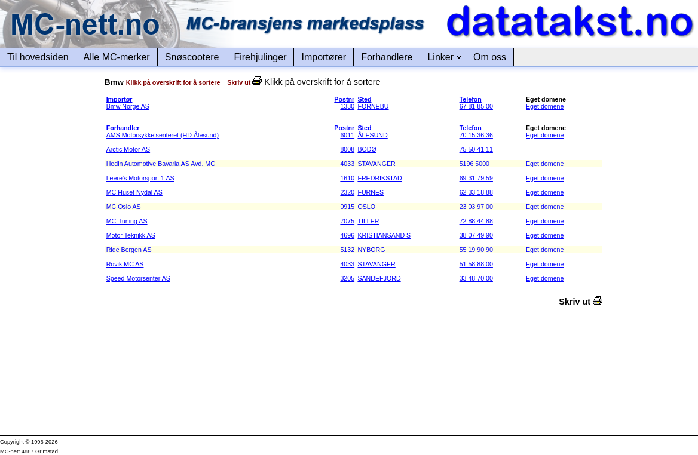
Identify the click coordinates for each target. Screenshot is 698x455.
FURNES (370, 192)
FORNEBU (372, 106)
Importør (119, 99)
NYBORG (371, 249)
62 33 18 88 (476, 192)
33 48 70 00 (476, 278)
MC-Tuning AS (127, 221)
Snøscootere (192, 57)
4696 (347, 235)
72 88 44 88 (476, 221)
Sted (364, 99)
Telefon (471, 99)
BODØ (366, 149)
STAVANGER (376, 163)
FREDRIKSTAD (379, 178)
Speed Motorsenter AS (138, 278)
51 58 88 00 (476, 264)
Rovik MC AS (125, 264)
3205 (347, 278)
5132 (347, 249)
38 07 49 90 (476, 235)
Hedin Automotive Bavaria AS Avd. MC (160, 163)
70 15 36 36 (476, 135)
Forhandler (123, 127)
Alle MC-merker (117, 57)
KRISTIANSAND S (384, 235)
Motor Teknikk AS (130, 235)
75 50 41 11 (476, 149)
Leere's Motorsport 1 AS (140, 178)
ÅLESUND (372, 135)
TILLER (368, 221)
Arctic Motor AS (128, 149)
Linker (440, 57)
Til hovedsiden (38, 57)
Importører (323, 57)
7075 (347, 221)
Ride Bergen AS (129, 249)
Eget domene (545, 106)
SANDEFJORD (378, 278)
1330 (347, 106)
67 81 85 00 (476, 106)
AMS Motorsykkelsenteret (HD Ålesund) (162, 135)
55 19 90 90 (476, 249)
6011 (347, 135)
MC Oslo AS (123, 206)
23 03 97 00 (476, 206)
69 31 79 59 (476, 178)
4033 (347, 163)
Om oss (489, 57)
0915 (347, 206)
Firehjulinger (260, 57)
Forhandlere (386, 57)
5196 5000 (474, 163)
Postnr (344, 99)
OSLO (366, 206)
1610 (347, 178)
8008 (347, 149)
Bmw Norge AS (127, 106)
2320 (347, 192)
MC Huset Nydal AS (134, 192)
